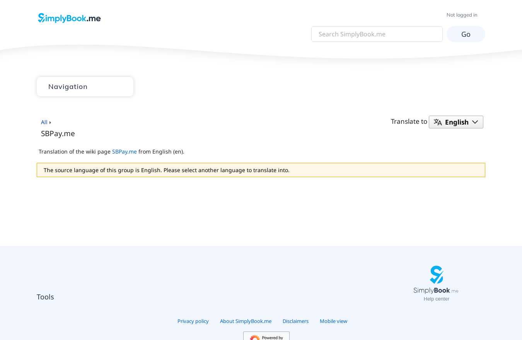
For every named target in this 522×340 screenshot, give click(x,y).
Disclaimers (296, 321)
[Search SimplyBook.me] (377, 34)
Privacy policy (193, 321)
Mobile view (333, 321)
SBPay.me (124, 151)
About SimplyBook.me (245, 321)
